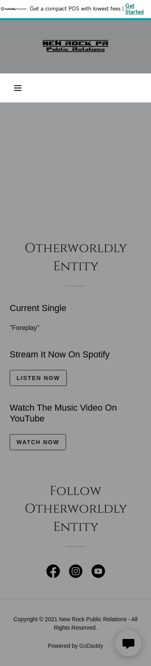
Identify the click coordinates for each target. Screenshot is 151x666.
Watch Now (38, 442)
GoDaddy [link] (91, 646)
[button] (18, 88)
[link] (76, 47)
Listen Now (38, 378)
